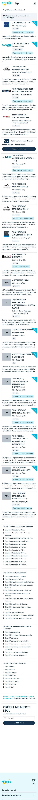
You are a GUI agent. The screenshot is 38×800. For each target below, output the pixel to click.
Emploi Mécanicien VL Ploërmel (16, 604)
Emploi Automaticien (12, 632)
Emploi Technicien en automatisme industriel (18, 648)
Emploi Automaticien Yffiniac (15, 565)
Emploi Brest (9, 667)
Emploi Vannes (10, 684)
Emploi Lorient (10, 669)
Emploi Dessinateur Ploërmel (15, 576)
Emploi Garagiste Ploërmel (14, 579)
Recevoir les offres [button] (19, 149)
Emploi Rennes (10, 675)
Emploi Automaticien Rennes (15, 559)
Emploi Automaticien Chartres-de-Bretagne (18, 534)
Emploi (12, 696)
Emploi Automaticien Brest (15, 530)
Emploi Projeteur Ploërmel (14, 612)
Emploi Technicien (11, 638)
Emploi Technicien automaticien (16, 641)
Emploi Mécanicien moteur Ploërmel (18, 590)
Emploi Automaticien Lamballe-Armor (19, 538)
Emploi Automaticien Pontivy (15, 553)
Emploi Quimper (11, 672)
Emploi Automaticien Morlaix (15, 547)
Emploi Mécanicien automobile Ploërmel (19, 582)
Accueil (5, 696)
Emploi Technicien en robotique (16, 652)
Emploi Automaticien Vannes (15, 562)
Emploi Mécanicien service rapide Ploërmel (17, 594)
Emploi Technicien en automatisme (18, 644)
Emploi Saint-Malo (11, 681)
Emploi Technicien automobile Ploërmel (19, 615)
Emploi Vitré (9, 687)
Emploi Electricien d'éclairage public (18, 635)
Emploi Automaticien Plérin (15, 550)
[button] (35, 3)
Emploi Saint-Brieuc (12, 678)
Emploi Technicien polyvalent (15, 655)
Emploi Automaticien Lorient (15, 544)
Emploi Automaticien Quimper (16, 556)
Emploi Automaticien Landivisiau (17, 541)
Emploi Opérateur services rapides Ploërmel (18, 608)
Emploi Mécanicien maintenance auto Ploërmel (19, 586)
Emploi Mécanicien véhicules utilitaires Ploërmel (19, 600)
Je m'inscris (19, 723)
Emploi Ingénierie (22, 696)
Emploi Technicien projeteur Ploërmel (18, 618)
